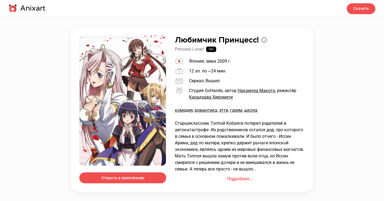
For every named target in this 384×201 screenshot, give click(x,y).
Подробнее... (240, 178)
